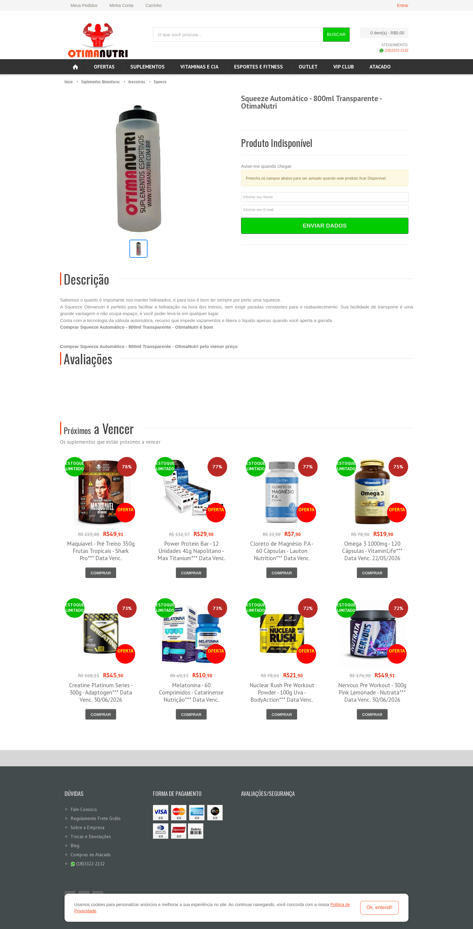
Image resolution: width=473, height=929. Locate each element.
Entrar (402, 5)
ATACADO (380, 66)
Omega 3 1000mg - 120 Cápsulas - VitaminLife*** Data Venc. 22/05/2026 (372, 551)
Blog (75, 845)
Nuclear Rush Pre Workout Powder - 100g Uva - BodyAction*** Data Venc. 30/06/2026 (281, 696)
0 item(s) (382, 32)
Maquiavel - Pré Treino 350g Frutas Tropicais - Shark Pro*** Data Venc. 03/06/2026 (101, 554)
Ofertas (104, 66)
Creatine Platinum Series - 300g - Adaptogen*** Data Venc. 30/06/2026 (101, 692)
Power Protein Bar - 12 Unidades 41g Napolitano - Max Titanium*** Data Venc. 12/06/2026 (191, 554)
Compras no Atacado (91, 854)
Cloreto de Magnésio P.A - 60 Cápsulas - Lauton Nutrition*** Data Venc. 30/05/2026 (281, 554)
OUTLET (308, 66)
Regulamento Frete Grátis (96, 818)
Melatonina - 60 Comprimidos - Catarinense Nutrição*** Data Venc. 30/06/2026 (191, 696)
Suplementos (147, 66)
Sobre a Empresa (87, 827)
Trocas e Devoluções (91, 836)
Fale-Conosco (84, 809)
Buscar (336, 34)
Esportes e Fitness (258, 66)
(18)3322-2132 (393, 50)
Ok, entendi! (379, 907)
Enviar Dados (325, 225)
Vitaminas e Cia (199, 66)
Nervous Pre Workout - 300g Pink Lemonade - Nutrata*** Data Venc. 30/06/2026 (372, 692)
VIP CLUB (343, 66)
